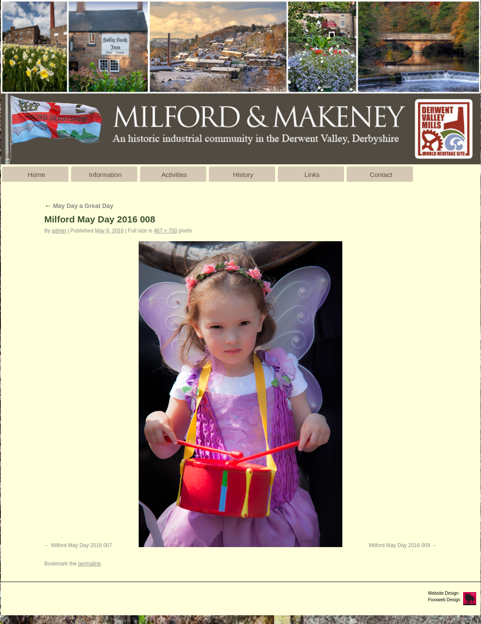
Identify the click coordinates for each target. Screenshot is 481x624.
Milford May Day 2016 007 (81, 545)
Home (36, 174)
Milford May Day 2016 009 (399, 545)
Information (105, 174)
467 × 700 (165, 231)
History (243, 174)
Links (312, 174)
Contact (381, 174)
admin (59, 231)
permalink (89, 564)
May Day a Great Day (78, 205)
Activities (174, 174)
